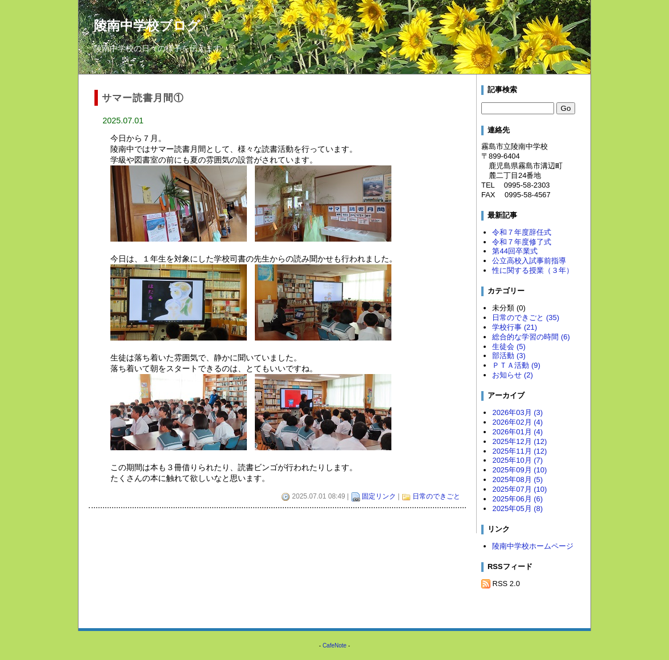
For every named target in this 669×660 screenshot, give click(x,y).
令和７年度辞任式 (521, 232)
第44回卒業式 (514, 251)
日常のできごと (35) (525, 317)
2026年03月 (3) (517, 412)
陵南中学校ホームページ (532, 546)
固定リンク (379, 496)
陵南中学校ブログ (147, 25)
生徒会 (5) (508, 346)
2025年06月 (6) (517, 499)
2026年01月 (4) (517, 431)
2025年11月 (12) (519, 451)
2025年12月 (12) (519, 441)
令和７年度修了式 (521, 242)
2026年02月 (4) (517, 422)
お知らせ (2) (512, 375)
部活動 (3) (508, 355)
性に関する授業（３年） (532, 270)
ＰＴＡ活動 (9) (516, 365)
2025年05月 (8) (517, 508)
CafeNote (334, 645)
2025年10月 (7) (517, 460)
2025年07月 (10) (519, 489)
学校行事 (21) (514, 327)
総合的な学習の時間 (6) (530, 337)
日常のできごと (436, 496)
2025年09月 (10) (519, 470)
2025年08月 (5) (517, 479)
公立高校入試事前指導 (529, 260)
